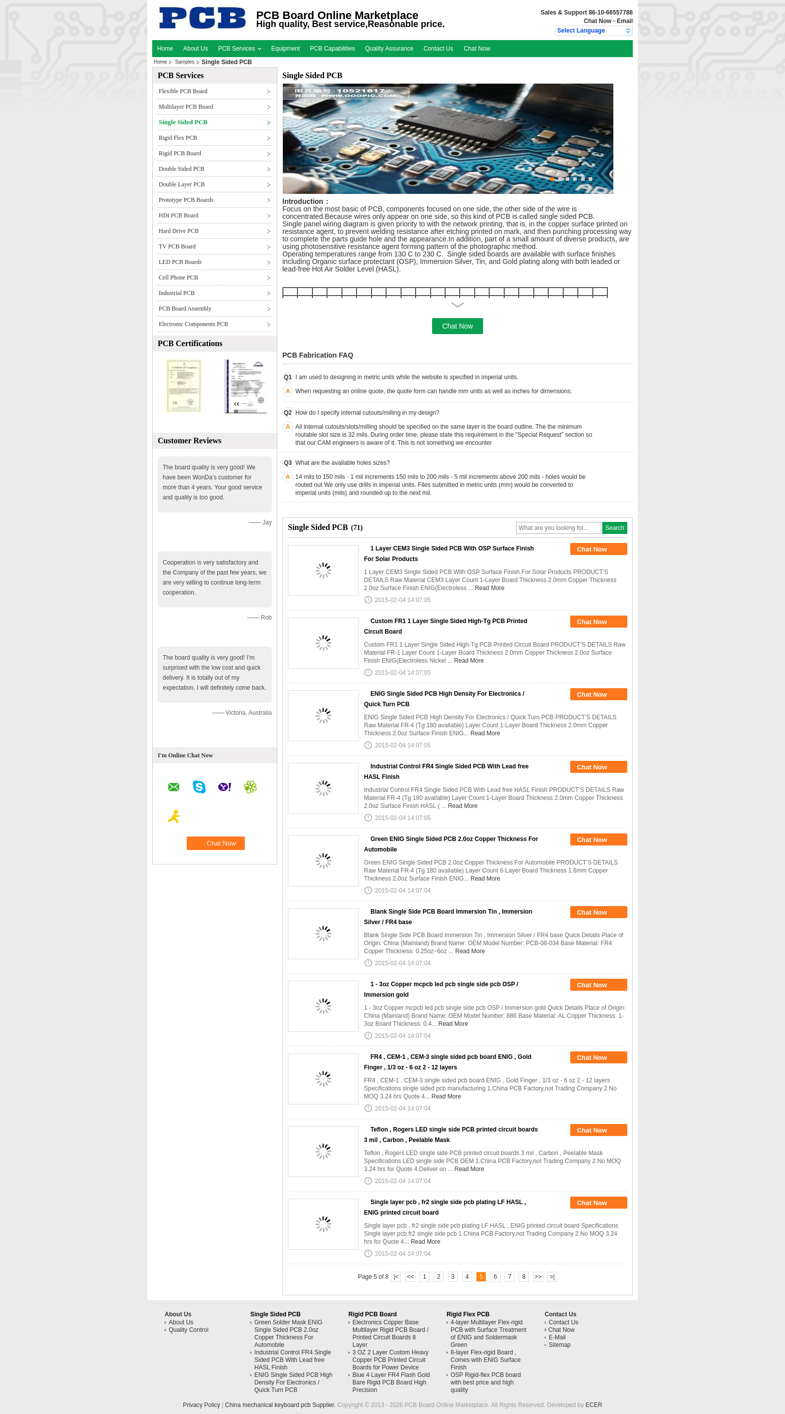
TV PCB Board (177, 246)
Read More (489, 588)
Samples (185, 62)
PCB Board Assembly (185, 308)
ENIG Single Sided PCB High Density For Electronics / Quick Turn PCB (293, 1382)
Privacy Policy (201, 1404)
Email (625, 21)
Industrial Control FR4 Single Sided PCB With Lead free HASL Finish (292, 1360)
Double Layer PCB (182, 184)
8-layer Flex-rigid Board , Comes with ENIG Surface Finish (486, 1360)
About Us (195, 48)
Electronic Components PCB (193, 324)
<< (410, 1276)
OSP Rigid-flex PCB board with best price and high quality (486, 1382)
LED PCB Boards (180, 261)
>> (538, 1276)
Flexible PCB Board (183, 91)
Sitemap (560, 1344)
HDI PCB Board (178, 215)
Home (165, 48)
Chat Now (597, 21)
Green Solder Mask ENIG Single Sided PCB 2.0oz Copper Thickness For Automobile (288, 1333)
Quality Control (188, 1329)
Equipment (285, 48)
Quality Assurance (389, 48)
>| (552, 1276)
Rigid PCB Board (180, 153)
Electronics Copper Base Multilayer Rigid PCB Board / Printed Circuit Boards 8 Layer (390, 1333)
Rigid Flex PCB (178, 137)
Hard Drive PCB (179, 230)
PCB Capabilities (332, 48)
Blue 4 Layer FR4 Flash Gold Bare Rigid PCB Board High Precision (391, 1382)
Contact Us (438, 48)
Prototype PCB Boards (186, 199)
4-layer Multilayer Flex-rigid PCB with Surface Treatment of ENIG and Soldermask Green (488, 1333)
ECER (594, 1404)
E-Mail (557, 1337)
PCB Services (239, 48)
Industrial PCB (177, 293)
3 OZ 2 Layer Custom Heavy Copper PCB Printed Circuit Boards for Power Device (390, 1360)
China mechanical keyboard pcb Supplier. (281, 1404)
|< (396, 1276)
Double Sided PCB (181, 168)
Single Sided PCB (183, 122)
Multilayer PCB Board (186, 106)
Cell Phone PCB (178, 277)
